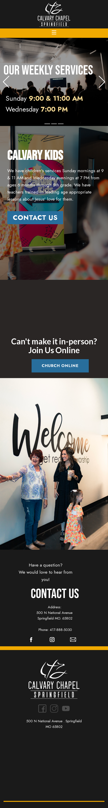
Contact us (35, 217)
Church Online (60, 366)
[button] (6, 82)
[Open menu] (54, 32)
